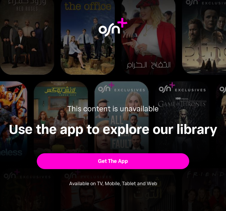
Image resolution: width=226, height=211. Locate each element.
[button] (113, 161)
